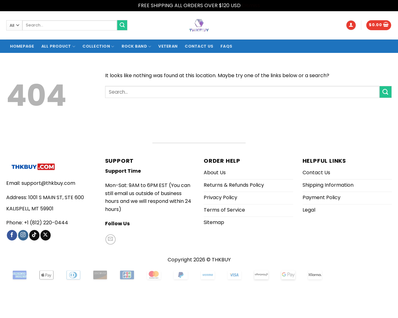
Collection (98, 46)
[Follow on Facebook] (12, 235)
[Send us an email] (110, 239)
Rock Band (136, 46)
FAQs (226, 46)
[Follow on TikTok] (34, 235)
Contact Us (199, 46)
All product (58, 46)
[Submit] (122, 25)
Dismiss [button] (251, 5)
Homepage (22, 46)
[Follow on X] (45, 235)
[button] (351, 25)
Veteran (168, 46)
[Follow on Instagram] (23, 235)
